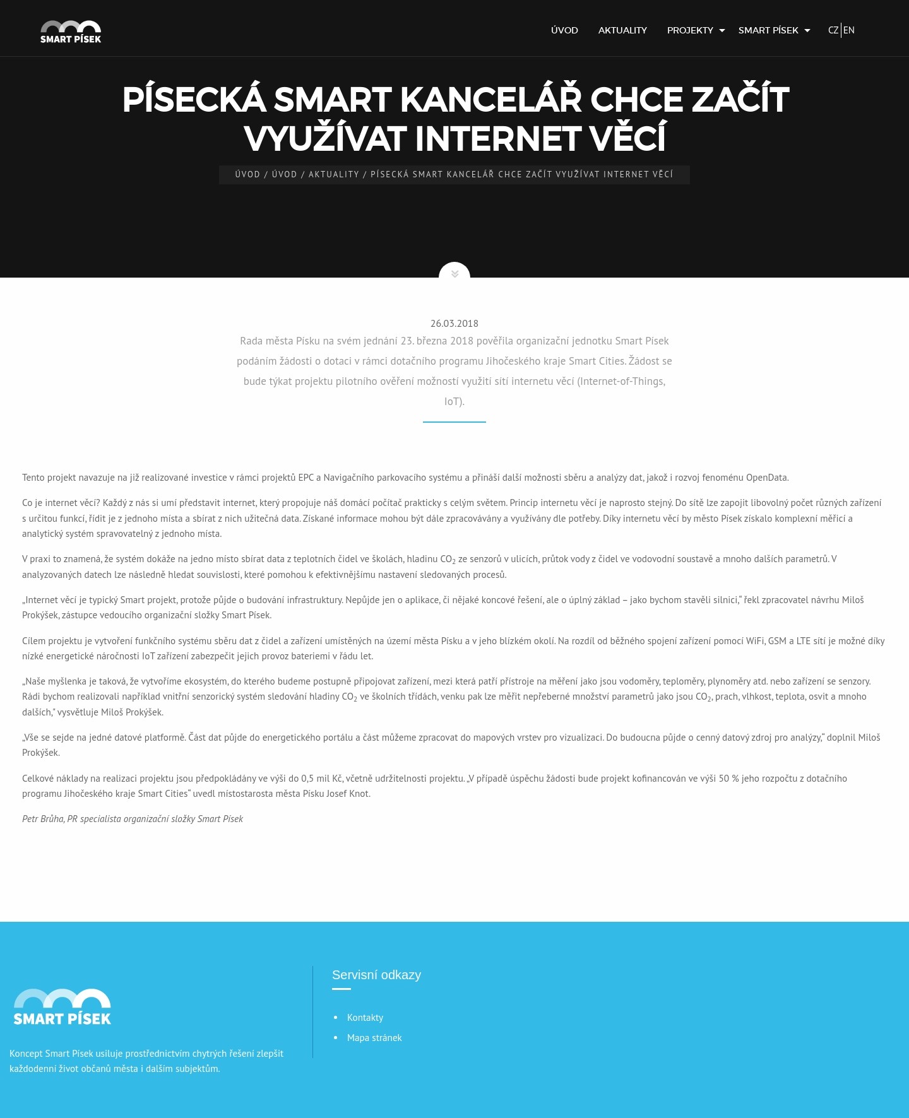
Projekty (690, 30)
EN (849, 30)
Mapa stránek (374, 1038)
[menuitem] (564, 30)
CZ (833, 30)
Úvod (564, 30)
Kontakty (365, 1017)
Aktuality (622, 30)
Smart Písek (769, 30)
